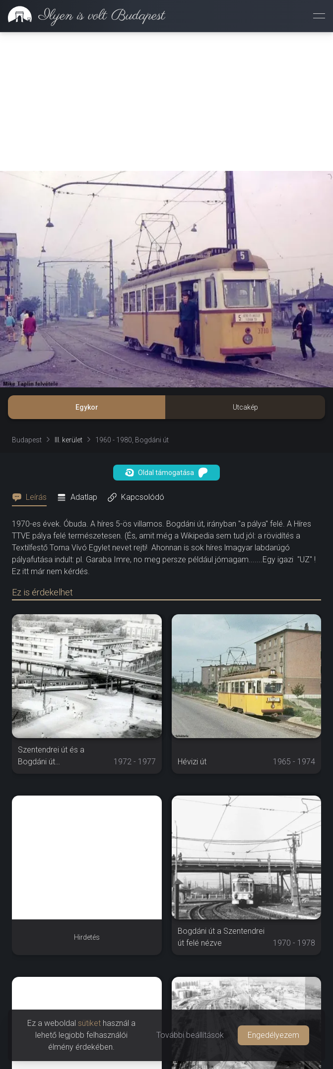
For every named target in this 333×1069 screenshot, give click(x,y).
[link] (82, 16)
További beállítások (190, 1035)
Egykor (86, 407)
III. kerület (68, 440)
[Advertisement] (166, 101)
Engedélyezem (273, 1035)
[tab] (32, 497)
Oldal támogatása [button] (166, 473)
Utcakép (245, 407)
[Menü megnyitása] (319, 16)
